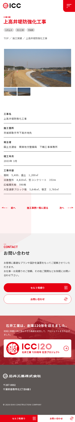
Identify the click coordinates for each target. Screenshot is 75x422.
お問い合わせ (37, 299)
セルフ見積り (37, 287)
